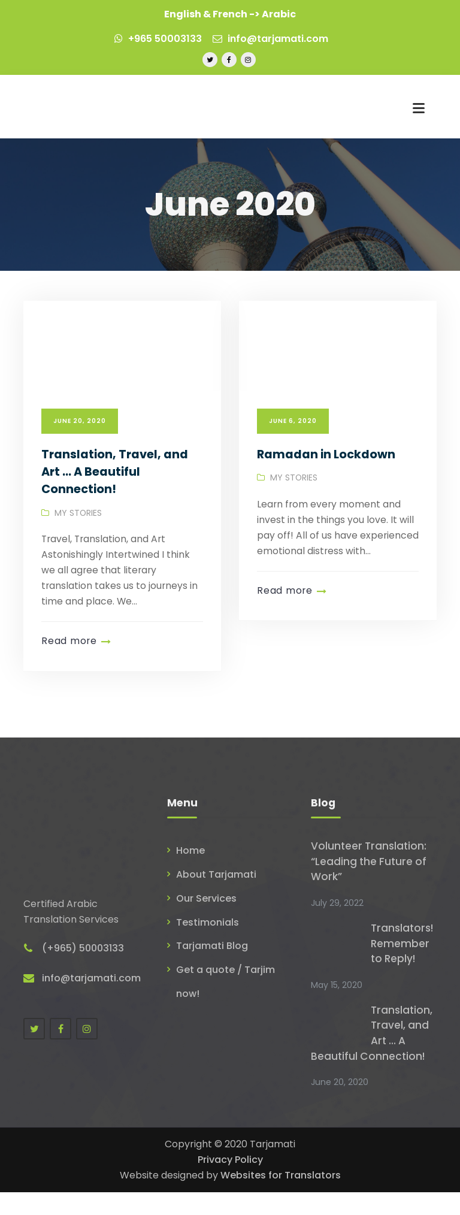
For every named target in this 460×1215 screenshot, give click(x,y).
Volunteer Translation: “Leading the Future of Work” (369, 882)
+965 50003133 (158, 39)
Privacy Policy (230, 1182)
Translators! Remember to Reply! (403, 965)
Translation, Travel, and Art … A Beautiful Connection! (115, 493)
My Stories (78, 534)
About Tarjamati (216, 895)
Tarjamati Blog (212, 965)
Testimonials (207, 942)
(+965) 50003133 (83, 959)
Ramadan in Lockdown (326, 475)
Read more (69, 662)
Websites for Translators (280, 1198)
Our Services (206, 919)
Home (190, 871)
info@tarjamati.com (270, 39)
